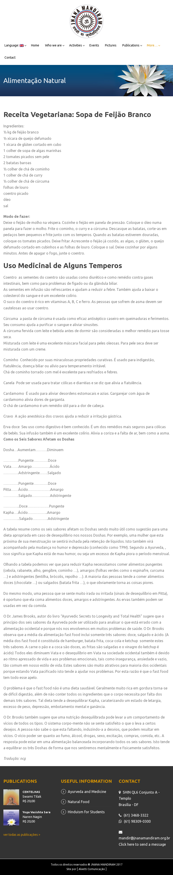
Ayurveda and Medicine (87, 792)
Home (35, 45)
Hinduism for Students (86, 812)
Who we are (53, 45)
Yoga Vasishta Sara (36, 812)
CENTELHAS (31, 791)
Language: (14, 45)
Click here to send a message (142, 844)
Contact (10, 57)
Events (94, 45)
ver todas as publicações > (21, 834)
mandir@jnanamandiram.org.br (144, 838)
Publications (130, 45)
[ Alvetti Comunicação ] (92, 869)
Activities (75, 45)
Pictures (110, 45)
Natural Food (78, 802)
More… (152, 45)
